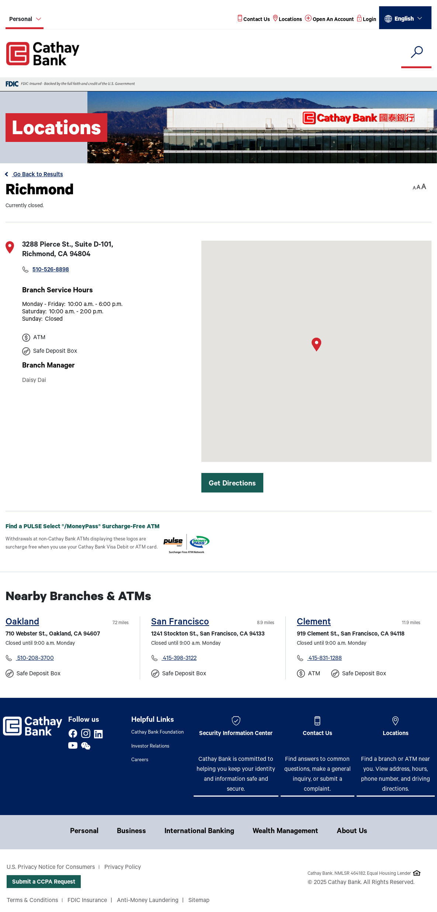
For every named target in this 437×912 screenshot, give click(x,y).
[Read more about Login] (366, 20)
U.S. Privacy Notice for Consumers (51, 867)
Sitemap (198, 901)
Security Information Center (236, 734)
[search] (416, 52)
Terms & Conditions (32, 901)
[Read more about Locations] (287, 20)
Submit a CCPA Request (43, 882)
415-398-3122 (179, 658)
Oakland (22, 623)
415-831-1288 (324, 658)
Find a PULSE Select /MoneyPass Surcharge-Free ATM (88, 526)
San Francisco (180, 623)
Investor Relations (150, 746)
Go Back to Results (37, 175)
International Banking (199, 832)
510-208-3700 (35, 658)
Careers (139, 760)
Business (131, 832)
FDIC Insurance (87, 901)
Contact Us (317, 734)
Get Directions (232, 484)
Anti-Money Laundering (147, 901)
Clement (314, 623)
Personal (84, 832)
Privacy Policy (122, 867)
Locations (396, 734)
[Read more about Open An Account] (329, 20)
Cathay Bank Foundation (157, 732)
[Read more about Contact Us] (254, 20)
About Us (352, 832)
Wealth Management (285, 832)
